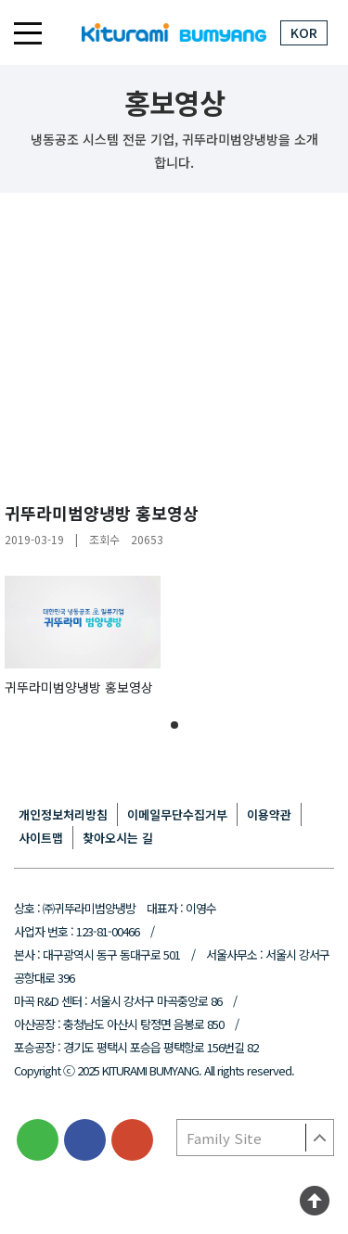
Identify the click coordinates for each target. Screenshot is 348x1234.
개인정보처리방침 (63, 814)
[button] (174, 725)
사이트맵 (41, 837)
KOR (303, 32)
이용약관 (269, 814)
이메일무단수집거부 (177, 814)
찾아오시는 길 (118, 837)
